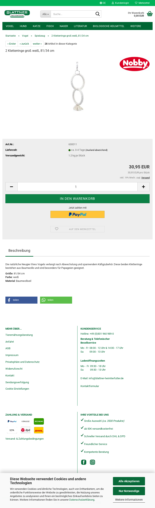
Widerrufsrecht (13, 368)
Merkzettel (142, 3)
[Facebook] (84, 462)
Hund (23, 26)
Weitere (135, 26)
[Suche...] (45, 14)
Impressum (11, 355)
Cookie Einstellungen (17, 388)
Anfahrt (9, 341)
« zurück (24, 43)
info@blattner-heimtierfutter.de (106, 378)
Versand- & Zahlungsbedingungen (24, 438)
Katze (36, 26)
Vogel (10, 26)
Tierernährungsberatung (19, 334)
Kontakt (9, 375)
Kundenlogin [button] (120, 3)
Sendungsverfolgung (17, 382)
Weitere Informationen (129, 499)
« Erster (11, 43)
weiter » (37, 43)
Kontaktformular (90, 386)
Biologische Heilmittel (108, 26)
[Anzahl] (77, 186)
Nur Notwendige (129, 491)
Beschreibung (19, 250)
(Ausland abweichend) (97, 150)
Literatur (80, 26)
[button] (103, 3)
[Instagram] (92, 462)
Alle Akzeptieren (129, 481)
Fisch (50, 26)
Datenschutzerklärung (81, 499)
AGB (7, 348)
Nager (64, 26)
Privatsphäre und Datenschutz (22, 361)
